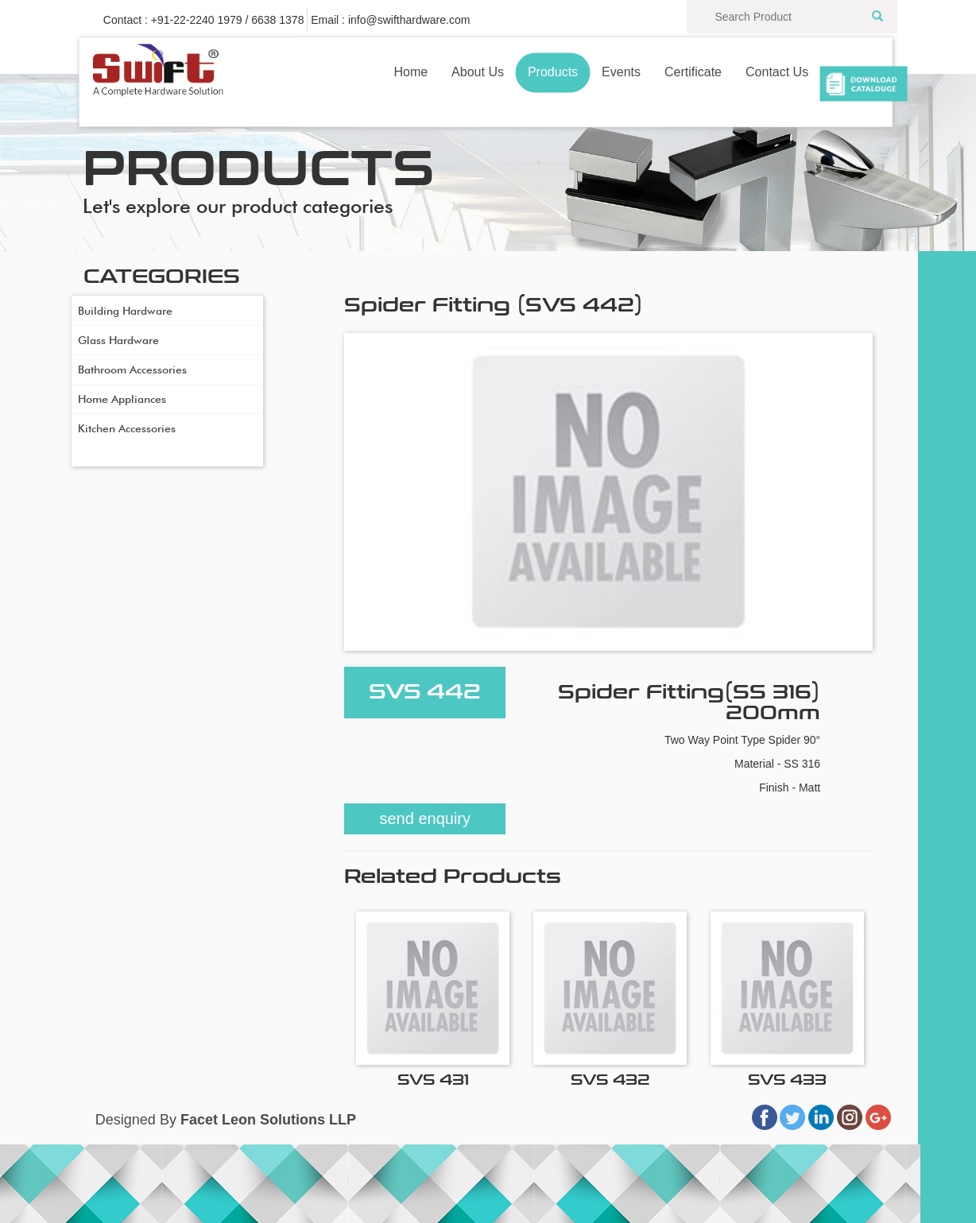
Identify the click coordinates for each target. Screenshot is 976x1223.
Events (621, 72)
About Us (477, 72)
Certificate (693, 72)
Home (410, 72)
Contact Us (777, 72)
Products (553, 72)
